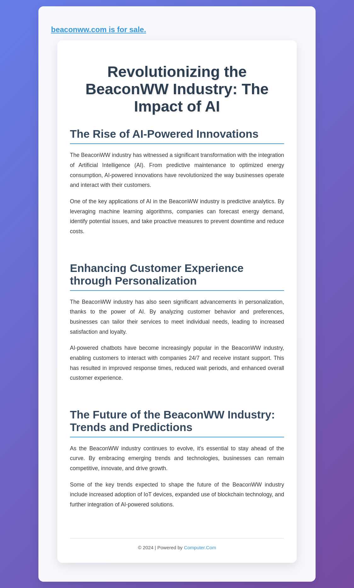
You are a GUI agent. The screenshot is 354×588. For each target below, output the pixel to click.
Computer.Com (200, 547)
